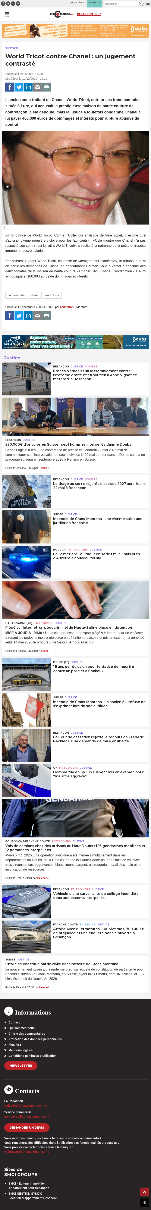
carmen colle (16, 295)
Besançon (61, 366)
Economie (87, 924)
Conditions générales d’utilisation (33, 1055)
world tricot (52, 295)
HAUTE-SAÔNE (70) (18, 623)
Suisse (58, 514)
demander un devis (27, 1127)
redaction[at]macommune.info (25, 1105)
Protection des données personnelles (35, 1039)
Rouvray (60, 549)
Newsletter (21, 1066)
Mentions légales (21, 1050)
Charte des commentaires (27, 1033)
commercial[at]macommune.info (27, 1116)
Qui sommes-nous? (23, 1028)
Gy (55, 767)
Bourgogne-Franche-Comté (27, 841)
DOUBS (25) (61, 662)
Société (91, 366)
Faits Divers (78, 549)
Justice (11, 48)
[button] (141, 3)
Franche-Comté (65, 924)
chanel (34, 295)
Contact (14, 1022)
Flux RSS (15, 1044)
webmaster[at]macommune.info (26, 1151)
